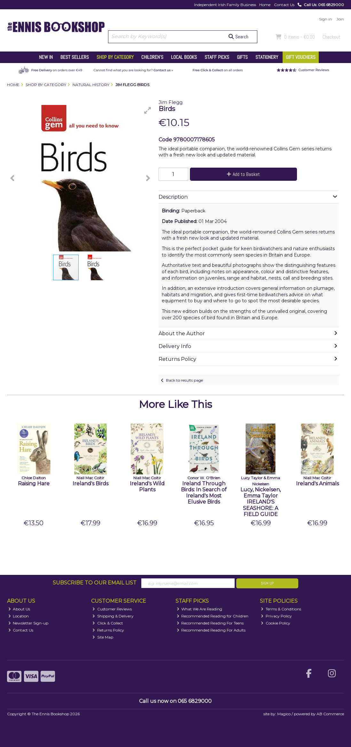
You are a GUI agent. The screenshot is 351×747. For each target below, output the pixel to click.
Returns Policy (108, 630)
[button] (148, 110)
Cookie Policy (275, 623)
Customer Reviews (112, 609)
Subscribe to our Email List (94, 583)
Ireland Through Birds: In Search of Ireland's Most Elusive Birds (204, 493)
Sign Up (267, 583)
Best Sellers (74, 57)
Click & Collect (107, 623)
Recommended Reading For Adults (211, 630)
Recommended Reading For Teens (210, 623)
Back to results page (184, 380)
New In (46, 57)
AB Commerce (330, 713)
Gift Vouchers (301, 57)
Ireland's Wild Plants (147, 487)
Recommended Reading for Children (213, 616)
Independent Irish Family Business (225, 4)
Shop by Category (115, 57)
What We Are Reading (199, 609)
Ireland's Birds (90, 484)
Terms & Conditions (281, 609)
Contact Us (284, 4)
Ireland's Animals (317, 484)
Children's (152, 57)
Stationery (266, 57)
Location (18, 616)
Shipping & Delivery (113, 616)
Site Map (102, 637)
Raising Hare (34, 484)
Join (340, 19)
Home (264, 4)
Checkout (331, 37)
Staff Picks (217, 57)
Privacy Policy (276, 616)
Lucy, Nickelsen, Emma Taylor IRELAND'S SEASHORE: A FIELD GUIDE (260, 502)
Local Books (184, 57)
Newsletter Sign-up (28, 623)
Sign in (325, 19)
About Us (19, 609)
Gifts (242, 57)
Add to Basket (243, 174)
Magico (284, 713)
